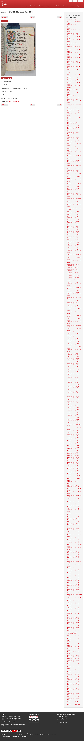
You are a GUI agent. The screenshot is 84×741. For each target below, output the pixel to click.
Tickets (75, 1)
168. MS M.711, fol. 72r (73, 381)
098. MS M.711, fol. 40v (73, 237)
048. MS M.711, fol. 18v (73, 133)
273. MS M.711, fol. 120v (73, 581)
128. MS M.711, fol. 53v (73, 300)
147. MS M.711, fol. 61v (73, 343)
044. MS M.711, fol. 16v (73, 127)
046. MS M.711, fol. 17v (73, 130)
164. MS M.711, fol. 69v (73, 374)
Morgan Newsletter (34, 716)
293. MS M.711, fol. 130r (73, 617)
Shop (71, 1)
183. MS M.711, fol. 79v (73, 406)
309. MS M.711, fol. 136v (73, 655)
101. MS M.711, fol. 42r (73, 242)
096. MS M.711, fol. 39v (73, 234)
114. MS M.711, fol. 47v (73, 270)
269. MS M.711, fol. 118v (73, 574)
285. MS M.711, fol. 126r (73, 604)
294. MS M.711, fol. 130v (73, 619)
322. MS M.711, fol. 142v (73, 680)
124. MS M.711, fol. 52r (73, 290)
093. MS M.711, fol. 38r (73, 229)
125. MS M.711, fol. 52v (73, 292)
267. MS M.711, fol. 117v (73, 571)
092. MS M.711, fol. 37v (73, 227)
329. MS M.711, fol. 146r (73, 691)
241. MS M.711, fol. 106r (73, 518)
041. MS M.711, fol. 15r (73, 122)
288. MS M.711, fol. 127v (73, 609)
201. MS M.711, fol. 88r (73, 439)
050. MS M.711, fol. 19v (73, 137)
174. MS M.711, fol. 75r (73, 391)
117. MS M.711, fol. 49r (73, 275)
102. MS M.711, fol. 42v (73, 244)
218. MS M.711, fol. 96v (73, 467)
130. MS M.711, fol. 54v (73, 303)
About (73, 6)
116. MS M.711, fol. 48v (73, 274)
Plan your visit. (26, 8)
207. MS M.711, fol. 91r (73, 449)
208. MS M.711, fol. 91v (73, 450)
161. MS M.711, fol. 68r (73, 369)
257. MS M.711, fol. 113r (73, 551)
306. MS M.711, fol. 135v (73, 647)
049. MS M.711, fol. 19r (73, 135)
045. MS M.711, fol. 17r (73, 129)
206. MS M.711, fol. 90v (73, 447)
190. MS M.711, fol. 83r (73, 417)
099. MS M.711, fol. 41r (73, 239)
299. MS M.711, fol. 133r (73, 627)
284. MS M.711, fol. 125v (73, 602)
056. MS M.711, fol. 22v (73, 148)
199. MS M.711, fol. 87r (73, 435)
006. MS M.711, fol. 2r (72, 33)
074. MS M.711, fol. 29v (73, 191)
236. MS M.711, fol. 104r (73, 506)
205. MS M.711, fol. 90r (73, 445)
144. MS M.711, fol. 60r (73, 338)
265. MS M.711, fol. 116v (73, 567)
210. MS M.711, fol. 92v (73, 454)
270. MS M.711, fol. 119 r (73, 576)
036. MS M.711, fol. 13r (73, 110)
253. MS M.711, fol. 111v (73, 541)
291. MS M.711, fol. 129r (73, 614)
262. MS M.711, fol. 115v (73, 559)
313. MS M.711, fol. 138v (73, 661)
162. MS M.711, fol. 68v (73, 371)
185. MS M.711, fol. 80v (73, 409)
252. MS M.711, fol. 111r (73, 539)
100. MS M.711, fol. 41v (73, 241)
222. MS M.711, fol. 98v (73, 473)
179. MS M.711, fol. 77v (73, 399)
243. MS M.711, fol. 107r (73, 521)
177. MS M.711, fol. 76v (73, 396)
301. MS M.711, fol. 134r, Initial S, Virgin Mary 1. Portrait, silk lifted (73, 632)
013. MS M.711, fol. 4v (72, 53)
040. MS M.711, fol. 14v (73, 120)
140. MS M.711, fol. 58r (73, 331)
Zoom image (4, 20)
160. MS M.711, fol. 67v (73, 368)
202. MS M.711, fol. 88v (73, 440)
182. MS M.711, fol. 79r (73, 404)
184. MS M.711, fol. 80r (73, 407)
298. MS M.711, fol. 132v (73, 625)
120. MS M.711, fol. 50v (73, 280)
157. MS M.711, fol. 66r (73, 363)
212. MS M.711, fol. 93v (73, 457)
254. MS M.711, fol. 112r (73, 543)
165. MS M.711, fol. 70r (73, 376)
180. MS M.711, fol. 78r (73, 401)
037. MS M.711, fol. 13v (73, 112)
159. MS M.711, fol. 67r (73, 366)
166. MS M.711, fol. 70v (73, 378)
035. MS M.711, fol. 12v (73, 109)
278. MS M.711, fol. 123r (73, 589)
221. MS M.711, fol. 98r (73, 472)
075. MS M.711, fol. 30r (73, 193)
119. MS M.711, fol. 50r (73, 279)
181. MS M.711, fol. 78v (73, 402)
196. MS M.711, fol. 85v (73, 430)
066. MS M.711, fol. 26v (73, 171)
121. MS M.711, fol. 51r (73, 282)
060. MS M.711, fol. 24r (73, 158)
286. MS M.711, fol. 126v (73, 605)
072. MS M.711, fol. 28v (73, 188)
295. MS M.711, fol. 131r (73, 620)
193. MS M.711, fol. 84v (73, 422)
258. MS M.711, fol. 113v (73, 553)
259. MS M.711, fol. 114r (73, 554)
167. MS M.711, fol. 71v (73, 379)
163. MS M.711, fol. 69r (73, 373)
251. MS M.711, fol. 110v (73, 538)
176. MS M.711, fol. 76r (73, 394)
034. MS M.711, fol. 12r (73, 107)
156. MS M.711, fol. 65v (73, 361)
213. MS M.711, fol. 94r (73, 458)
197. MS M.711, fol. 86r (73, 432)
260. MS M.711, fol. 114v (73, 556)
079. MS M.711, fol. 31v (73, 203)
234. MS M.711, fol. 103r (73, 503)
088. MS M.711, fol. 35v (73, 221)
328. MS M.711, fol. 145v (73, 689)
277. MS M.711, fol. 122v (73, 587)
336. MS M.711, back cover (73, 704)
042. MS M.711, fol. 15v (73, 124)
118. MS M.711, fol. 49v (73, 277)
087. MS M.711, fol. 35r (73, 219)
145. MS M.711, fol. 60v (73, 340)
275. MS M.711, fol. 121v (73, 584)
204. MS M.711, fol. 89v (73, 444)
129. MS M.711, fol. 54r (73, 302)
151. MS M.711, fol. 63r (73, 353)
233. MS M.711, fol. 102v (73, 501)
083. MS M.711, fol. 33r (73, 213)
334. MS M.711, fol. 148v (73, 699)
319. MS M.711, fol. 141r (73, 675)
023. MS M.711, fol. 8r (72, 79)
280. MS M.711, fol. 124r (73, 592)
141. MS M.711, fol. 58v (73, 333)
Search (80, 1)
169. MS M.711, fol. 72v (73, 383)
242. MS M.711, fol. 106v (73, 520)
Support (79, 6)
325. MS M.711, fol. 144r (73, 685)
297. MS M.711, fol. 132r (73, 623)
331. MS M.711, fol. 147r (73, 694)
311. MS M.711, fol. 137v (73, 658)
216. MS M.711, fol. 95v (73, 463)
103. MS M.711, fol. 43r (73, 246)
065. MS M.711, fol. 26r (73, 170)
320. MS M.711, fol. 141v (73, 676)
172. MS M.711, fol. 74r (73, 388)
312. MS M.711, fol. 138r (73, 660)
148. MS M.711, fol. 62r (73, 345)
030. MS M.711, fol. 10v (73, 97)
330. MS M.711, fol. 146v (73, 693)
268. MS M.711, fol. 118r (73, 572)
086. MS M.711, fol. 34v (73, 218)
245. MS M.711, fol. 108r (73, 524)
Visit (26, 6)
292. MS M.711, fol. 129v (73, 615)
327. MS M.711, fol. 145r (73, 688)
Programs (42, 6)
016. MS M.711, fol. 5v (72, 61)
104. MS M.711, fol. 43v (73, 247)
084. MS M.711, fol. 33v (73, 214)
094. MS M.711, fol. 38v (73, 231)
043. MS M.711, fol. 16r (73, 125)
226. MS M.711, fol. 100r (73, 483)
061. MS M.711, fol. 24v (73, 160)
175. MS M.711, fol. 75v (73, 392)
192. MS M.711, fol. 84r (73, 421)
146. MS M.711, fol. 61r (73, 341)
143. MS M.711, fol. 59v (73, 336)
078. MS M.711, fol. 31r (73, 201)
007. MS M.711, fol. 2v (72, 34)
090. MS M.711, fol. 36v (73, 224)
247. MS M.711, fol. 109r (73, 528)
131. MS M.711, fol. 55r (73, 305)
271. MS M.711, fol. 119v (73, 577)
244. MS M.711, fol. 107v (73, 523)
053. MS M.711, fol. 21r (73, 142)
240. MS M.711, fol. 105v (73, 516)
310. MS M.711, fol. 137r (73, 656)
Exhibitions (33, 6)
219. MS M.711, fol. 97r (73, 468)
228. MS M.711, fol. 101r (73, 487)
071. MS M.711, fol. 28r (73, 186)
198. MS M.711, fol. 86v (73, 434)
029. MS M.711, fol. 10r (73, 95)
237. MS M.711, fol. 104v (73, 508)
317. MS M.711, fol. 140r (73, 671)
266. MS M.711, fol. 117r (73, 569)
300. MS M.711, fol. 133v (73, 628)
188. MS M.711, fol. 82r (73, 414)
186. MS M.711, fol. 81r (73, 411)
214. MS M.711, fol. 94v (73, 460)
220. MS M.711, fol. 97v (73, 470)
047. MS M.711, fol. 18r (73, 132)
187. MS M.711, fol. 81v (73, 412)
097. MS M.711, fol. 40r (73, 236)
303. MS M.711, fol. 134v (73, 638)
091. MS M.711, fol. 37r (73, 226)
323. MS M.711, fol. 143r (73, 681)
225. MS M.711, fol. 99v (73, 482)
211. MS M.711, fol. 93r (73, 455)
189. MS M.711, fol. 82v (73, 416)
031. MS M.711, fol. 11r (73, 99)
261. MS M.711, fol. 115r (73, 558)
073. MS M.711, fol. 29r (73, 190)
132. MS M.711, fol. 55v (73, 307)
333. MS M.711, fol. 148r (73, 698)
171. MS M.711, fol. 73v (73, 386)
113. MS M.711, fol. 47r (73, 269)
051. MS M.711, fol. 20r (73, 138)
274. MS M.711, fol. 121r (73, 582)
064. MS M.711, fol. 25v (73, 168)
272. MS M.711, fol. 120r (73, 579)
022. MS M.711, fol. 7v (72, 77)
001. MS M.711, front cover (73, 20)
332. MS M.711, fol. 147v (73, 696)
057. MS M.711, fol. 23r (73, 150)
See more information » (15, 101)
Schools (49, 6)
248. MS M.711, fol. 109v (73, 529)
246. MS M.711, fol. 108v (73, 526)
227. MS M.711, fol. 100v (73, 485)
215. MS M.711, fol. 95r (73, 462)
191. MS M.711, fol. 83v (73, 419)
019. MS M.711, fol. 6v (72, 69)
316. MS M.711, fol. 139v (73, 670)
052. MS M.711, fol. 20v (73, 140)
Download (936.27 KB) (6, 78)
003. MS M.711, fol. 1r (72, 25)
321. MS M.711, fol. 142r (73, 678)
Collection (57, 6)
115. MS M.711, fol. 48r (73, 272)
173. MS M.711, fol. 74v (73, 389)
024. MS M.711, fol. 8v (72, 81)
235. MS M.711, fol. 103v (73, 505)
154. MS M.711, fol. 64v (73, 358)
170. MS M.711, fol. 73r (73, 384)
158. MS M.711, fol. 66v (73, 364)
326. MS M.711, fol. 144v (73, 686)
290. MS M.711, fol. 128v (73, 612)
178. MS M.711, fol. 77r (73, 397)
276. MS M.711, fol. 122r (73, 586)
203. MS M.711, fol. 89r (73, 442)
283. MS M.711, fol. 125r (73, 600)
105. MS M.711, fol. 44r (73, 249)
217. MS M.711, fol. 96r (73, 465)
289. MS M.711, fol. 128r (73, 610)
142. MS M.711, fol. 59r (73, 335)
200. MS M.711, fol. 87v (73, 437)
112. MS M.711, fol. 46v (73, 267)
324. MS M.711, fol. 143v (73, 683)
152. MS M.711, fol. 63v (73, 355)
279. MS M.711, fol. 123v (73, 590)
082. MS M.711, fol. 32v (73, 211)
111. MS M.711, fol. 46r (72, 265)
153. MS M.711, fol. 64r (73, 356)
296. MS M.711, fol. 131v (73, 622)
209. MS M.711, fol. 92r (73, 452)
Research (66, 6)
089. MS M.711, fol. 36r (73, 223)
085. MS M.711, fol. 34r (73, 216)
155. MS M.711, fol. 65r (73, 359)
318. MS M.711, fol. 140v (73, 673)
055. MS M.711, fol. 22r (73, 147)
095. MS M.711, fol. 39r (73, 232)
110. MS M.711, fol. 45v (73, 264)
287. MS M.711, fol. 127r (73, 607)
